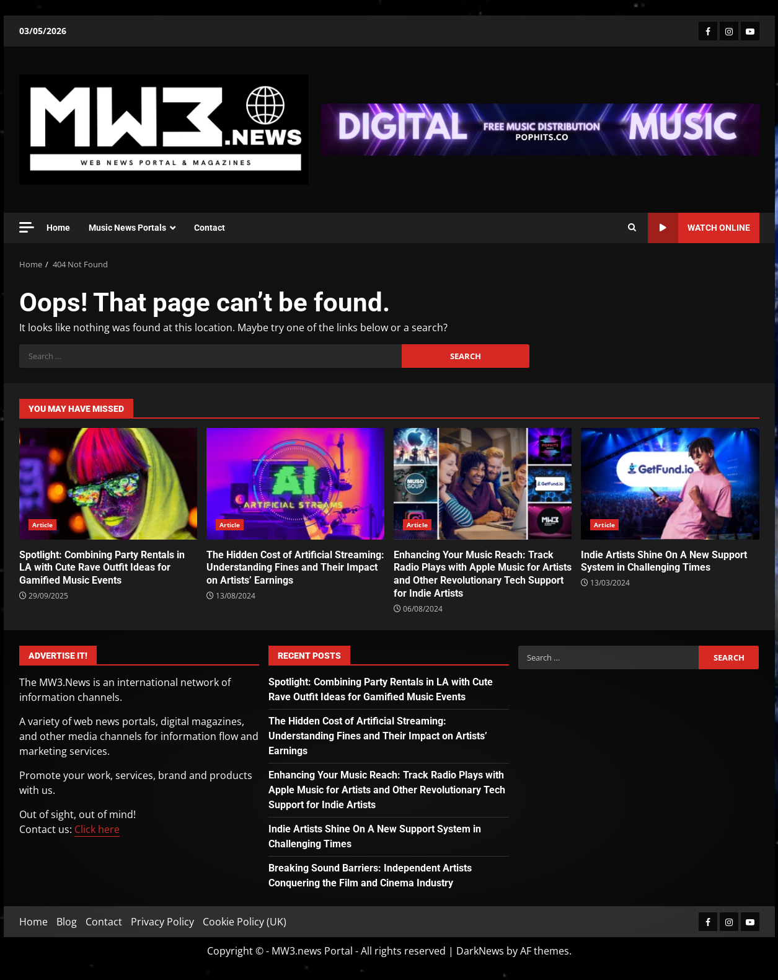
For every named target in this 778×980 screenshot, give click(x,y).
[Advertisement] (540, 128)
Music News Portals (127, 228)
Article (42, 524)
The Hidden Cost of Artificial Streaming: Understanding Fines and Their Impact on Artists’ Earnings (295, 484)
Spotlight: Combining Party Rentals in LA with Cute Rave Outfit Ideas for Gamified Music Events (108, 484)
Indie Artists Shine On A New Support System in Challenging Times (670, 484)
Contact (209, 228)
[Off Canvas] (26, 227)
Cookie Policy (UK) (244, 922)
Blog (66, 922)
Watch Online (699, 228)
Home (58, 228)
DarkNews (480, 951)
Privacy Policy (162, 922)
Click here (97, 829)
